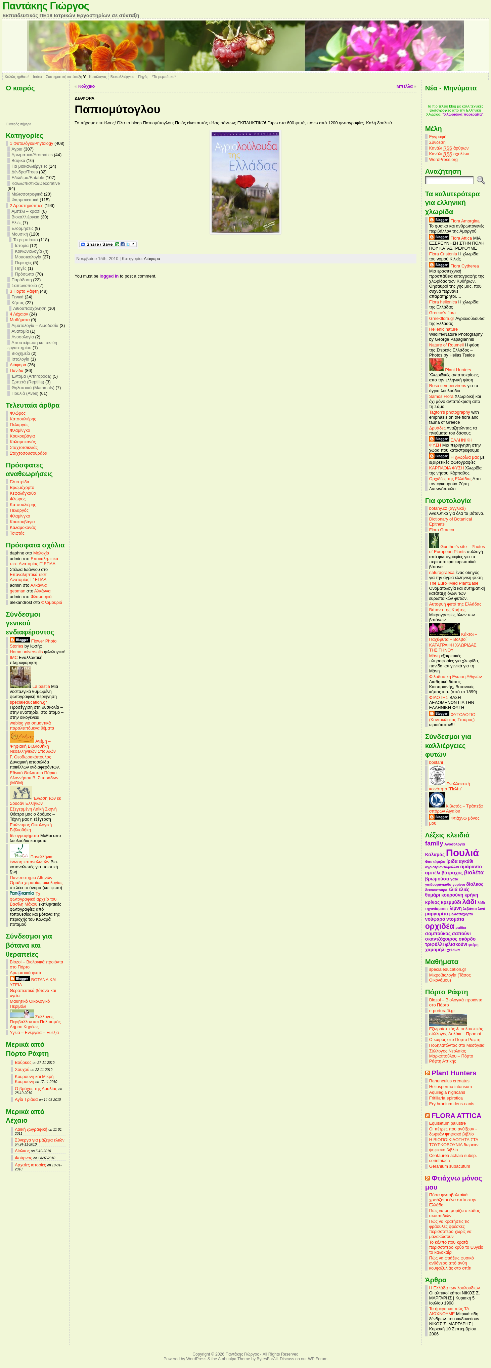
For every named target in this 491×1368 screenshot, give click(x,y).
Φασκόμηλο (435, 862)
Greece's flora (442, 312)
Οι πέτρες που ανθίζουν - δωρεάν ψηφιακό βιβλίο (453, 1131)
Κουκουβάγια (22, 436)
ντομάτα (455, 919)
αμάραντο (471, 866)
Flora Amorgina (454, 220)
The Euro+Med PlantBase (454, 583)
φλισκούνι (456, 944)
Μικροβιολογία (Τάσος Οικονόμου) (450, 977)
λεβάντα (470, 909)
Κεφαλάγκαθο (23, 493)
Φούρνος (23, 1157)
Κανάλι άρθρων (449, 148)
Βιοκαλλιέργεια (122, 77)
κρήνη (471, 895)
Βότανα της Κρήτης (447, 609)
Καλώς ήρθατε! (17, 77)
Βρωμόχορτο (22, 487)
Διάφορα (18, 364)
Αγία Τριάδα (26, 1099)
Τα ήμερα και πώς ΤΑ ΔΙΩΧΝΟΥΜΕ (449, 1311)
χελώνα (453, 950)
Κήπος (17, 302)
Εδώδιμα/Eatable (27, 177)
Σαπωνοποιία (24, 285)
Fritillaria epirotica (446, 1098)
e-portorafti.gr (442, 1010)
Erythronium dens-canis (451, 1103)
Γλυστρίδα (19, 481)
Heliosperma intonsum (450, 1086)
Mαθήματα (20, 319)
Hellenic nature (443, 329)
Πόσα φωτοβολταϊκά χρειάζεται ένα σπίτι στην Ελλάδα (453, 1199)
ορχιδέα (439, 926)
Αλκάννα (38, 585)
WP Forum (317, 1359)
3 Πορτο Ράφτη (24, 291)
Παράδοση (21, 279)
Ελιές (16, 222)
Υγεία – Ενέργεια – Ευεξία (34, 1032)
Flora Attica (450, 238)
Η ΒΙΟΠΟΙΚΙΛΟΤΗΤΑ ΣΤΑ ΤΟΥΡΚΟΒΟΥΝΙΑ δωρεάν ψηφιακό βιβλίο (454, 1144)
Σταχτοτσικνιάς (24, 447)
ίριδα (451, 861)
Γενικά (17, 296)
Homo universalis (26, 651)
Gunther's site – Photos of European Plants (457, 549)
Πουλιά (462, 852)
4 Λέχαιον (19, 314)
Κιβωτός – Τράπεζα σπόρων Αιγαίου (456, 808)
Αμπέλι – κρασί (25, 211)
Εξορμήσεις (22, 228)
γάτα (454, 879)
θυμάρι (432, 895)
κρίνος (432, 902)
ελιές (464, 889)
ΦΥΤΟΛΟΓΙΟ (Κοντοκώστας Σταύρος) (452, 717)
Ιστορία (22, 245)
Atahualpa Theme (234, 1359)
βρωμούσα (437, 878)
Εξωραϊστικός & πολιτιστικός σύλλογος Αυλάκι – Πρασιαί (456, 1029)
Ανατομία (20, 331)
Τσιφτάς (17, 533)
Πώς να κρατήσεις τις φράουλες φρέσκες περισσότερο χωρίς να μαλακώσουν (450, 1229)
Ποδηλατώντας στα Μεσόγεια (457, 1045)
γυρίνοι (458, 884)
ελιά (453, 889)
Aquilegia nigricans (447, 1092)
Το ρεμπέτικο (25, 239)
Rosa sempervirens (447, 385)
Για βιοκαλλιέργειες (29, 166)
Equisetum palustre (447, 1123)
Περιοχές (23, 262)
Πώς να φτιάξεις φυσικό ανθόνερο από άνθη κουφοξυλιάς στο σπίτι (451, 1263)
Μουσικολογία (28, 256)
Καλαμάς (435, 854)
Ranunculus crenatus (449, 1080)
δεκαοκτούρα (436, 890)
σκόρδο (467, 939)
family (434, 843)
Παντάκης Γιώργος (45, 6)
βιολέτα (474, 872)
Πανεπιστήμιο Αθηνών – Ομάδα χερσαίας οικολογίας (36, 880)
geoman (17, 590)
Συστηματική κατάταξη (64, 77)
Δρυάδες (437, 427)
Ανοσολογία (22, 336)
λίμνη (456, 908)
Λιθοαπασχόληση (29, 308)
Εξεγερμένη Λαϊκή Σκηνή (33, 809)
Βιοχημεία (20, 353)
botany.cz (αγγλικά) (447, 508)
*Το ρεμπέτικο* (164, 77)
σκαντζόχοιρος (441, 939)
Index (37, 77)
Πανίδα (16, 370)
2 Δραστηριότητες (26, 205)
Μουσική (19, 234)
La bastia (30, 686)
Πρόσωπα (24, 274)
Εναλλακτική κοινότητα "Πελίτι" (449, 786)
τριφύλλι (434, 944)
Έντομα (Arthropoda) (31, 376)
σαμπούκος (438, 933)
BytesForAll (267, 1359)
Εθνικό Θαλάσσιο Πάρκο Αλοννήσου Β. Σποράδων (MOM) (34, 777)
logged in (109, 276)
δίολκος (474, 884)
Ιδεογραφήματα (24, 835)
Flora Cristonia (443, 253)
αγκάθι (466, 861)
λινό (481, 909)
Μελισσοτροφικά (27, 194)
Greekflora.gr (441, 318)
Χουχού (22, 1069)
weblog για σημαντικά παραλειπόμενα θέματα (32, 725)
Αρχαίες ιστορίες (30, 1164)
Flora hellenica (443, 301)
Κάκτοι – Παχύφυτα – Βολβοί (453, 637)
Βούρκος (23, 1062)
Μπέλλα (405, 86)
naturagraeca (441, 572)
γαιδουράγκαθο (438, 884)
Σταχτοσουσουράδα (28, 453)
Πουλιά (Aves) (24, 393)
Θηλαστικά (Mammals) (32, 387)
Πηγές (143, 77)
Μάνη (434, 655)
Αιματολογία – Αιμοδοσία (34, 325)
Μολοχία (41, 552)
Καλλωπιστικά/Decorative (35, 183)
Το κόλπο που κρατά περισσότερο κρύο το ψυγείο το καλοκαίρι (456, 1247)
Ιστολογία (20, 359)
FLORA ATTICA (456, 1115)
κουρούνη (452, 895)
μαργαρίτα (436, 913)
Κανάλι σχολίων (449, 154)
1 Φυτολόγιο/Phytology (31, 143)
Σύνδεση (437, 142)
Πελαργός (19, 424)
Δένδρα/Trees (24, 171)
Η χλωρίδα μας (454, 457)
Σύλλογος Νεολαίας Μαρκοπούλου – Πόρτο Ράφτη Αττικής (451, 1056)
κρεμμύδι (451, 902)
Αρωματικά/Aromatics (32, 154)
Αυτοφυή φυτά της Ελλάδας (455, 604)
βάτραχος (452, 872)
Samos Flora (441, 396)
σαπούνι (461, 933)
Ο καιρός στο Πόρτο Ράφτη (455, 1039)
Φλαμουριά (41, 596)
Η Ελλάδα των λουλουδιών (454, 1287)
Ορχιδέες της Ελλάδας (450, 478)
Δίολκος (22, 1150)
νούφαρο (435, 919)
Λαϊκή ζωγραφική (31, 1129)
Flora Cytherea (454, 265)
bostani (436, 762)
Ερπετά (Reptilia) (27, 381)
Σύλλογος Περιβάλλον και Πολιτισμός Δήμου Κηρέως (35, 1021)
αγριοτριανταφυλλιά (442, 867)
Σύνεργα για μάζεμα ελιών (39, 1140)
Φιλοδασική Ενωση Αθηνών (455, 676)
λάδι (469, 901)
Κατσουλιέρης (23, 418)
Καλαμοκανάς (23, 441)
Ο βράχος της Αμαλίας (36, 1088)
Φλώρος (18, 413)
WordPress (196, 1359)
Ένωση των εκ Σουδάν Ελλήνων (35, 801)
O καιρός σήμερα (18, 124)
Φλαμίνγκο (20, 430)
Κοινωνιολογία (28, 251)
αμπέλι (432, 872)
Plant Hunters (450, 369)
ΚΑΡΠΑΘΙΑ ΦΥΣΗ (446, 467)
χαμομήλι (435, 949)
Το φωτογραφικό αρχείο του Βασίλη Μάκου (33, 899)
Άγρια (16, 149)
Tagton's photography (449, 412)
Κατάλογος (97, 77)
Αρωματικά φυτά (25, 972)
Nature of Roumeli (446, 344)
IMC (13, 657)
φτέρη (473, 945)
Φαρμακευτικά (24, 199)
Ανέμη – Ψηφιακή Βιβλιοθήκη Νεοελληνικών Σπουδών (33, 746)
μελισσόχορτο (461, 914)
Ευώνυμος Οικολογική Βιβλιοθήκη (31, 827)
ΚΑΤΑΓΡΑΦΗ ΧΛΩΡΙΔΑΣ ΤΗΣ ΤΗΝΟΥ (453, 647)
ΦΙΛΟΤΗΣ (438, 697)
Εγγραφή (437, 136)
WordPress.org (443, 159)
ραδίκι (460, 927)
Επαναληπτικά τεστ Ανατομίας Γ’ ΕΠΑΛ (34, 561)
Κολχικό (86, 86)
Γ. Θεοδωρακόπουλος (30, 756)
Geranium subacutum (449, 1166)
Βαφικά (18, 160)
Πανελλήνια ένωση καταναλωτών (31, 859)
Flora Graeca (441, 529)
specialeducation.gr (28, 702)
